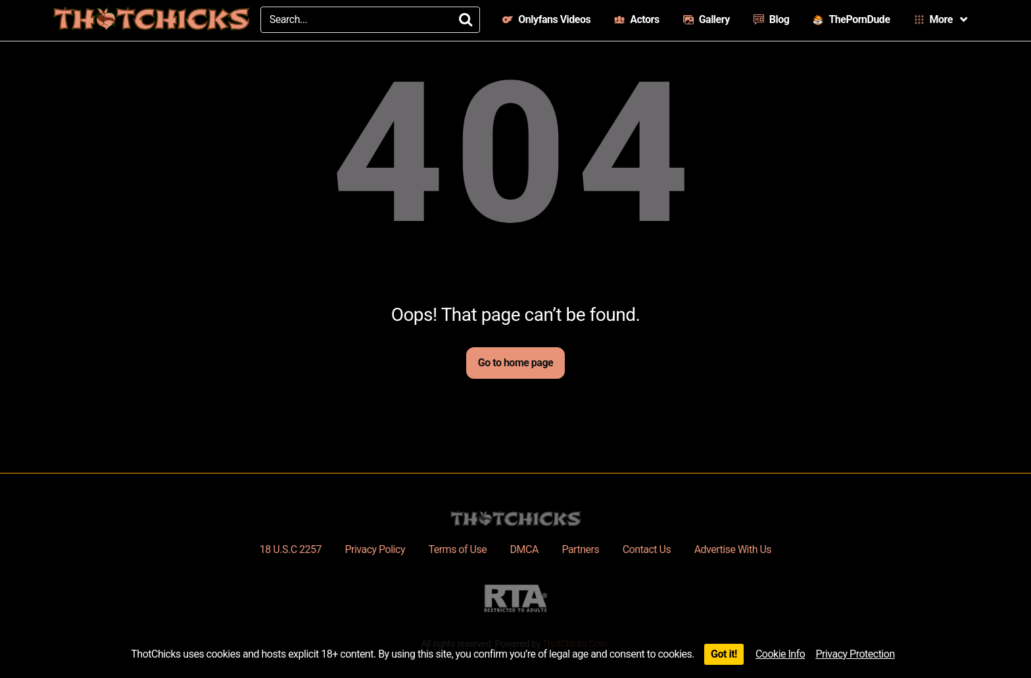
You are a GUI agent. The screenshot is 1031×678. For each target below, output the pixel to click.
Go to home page (515, 362)
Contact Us (647, 549)
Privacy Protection (854, 654)
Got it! (724, 654)
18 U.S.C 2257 (291, 549)
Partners (580, 549)
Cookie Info (780, 654)
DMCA (524, 549)
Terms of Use (457, 549)
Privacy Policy (375, 549)
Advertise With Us (732, 549)
